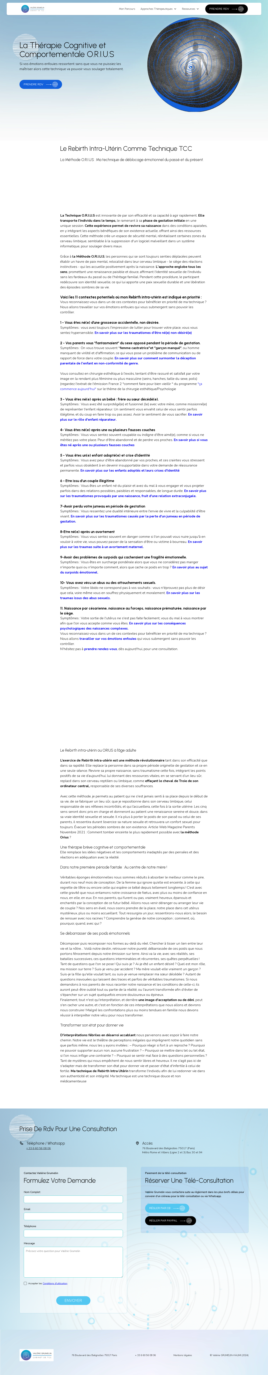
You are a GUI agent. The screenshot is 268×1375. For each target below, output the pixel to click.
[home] (33, 9)
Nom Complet (32, 1192)
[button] (158, 9)
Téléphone (30, 1226)
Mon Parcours (127, 8)
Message (29, 1243)
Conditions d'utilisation (55, 1283)
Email (27, 1209)
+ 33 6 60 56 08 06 (38, 1148)
